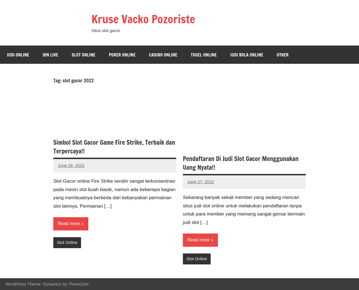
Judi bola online (246, 55)
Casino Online (163, 55)
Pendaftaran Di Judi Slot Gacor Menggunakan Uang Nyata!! (240, 163)
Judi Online (18, 55)
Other (282, 55)
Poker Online (122, 55)
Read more (69, 223)
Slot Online (83, 55)
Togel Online (204, 55)
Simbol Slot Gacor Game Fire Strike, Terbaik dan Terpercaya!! (114, 146)
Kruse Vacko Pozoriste (143, 19)
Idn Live (50, 55)
